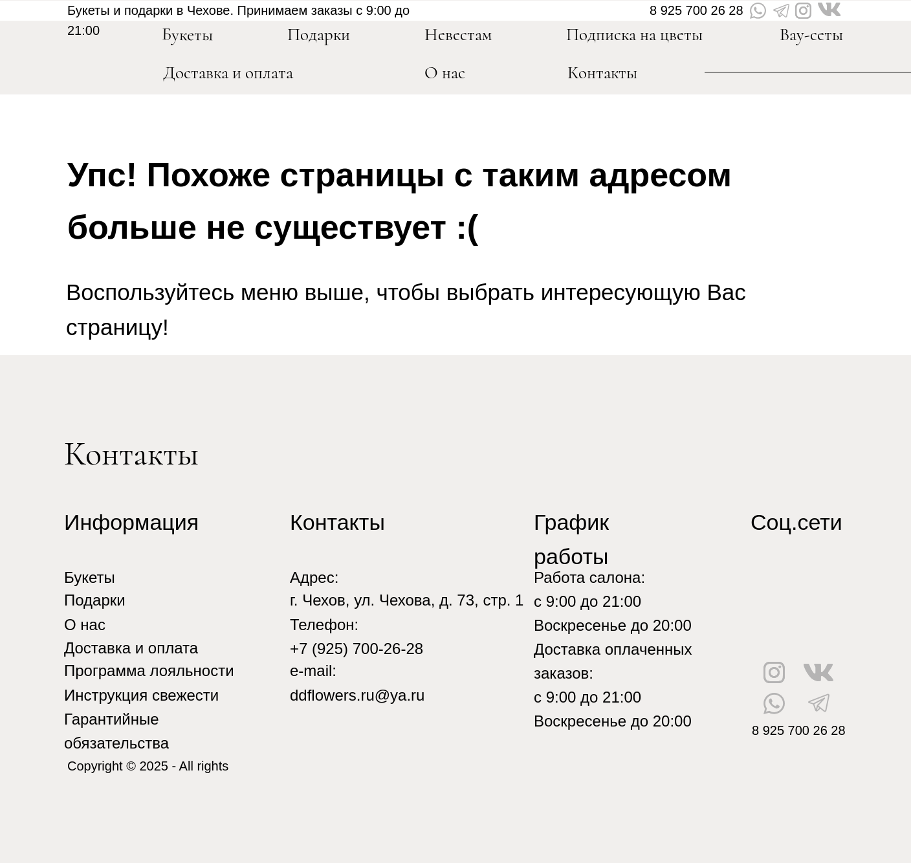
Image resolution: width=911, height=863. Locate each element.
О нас (444, 72)
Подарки (95, 600)
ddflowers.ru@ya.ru (357, 695)
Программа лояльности (149, 670)
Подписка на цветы (634, 34)
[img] (106, 57)
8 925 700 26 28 (696, 10)
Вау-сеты (811, 34)
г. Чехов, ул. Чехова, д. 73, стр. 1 (406, 600)
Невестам (458, 34)
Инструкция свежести (141, 695)
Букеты (89, 577)
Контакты (602, 72)
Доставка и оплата (228, 72)
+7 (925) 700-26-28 (356, 648)
